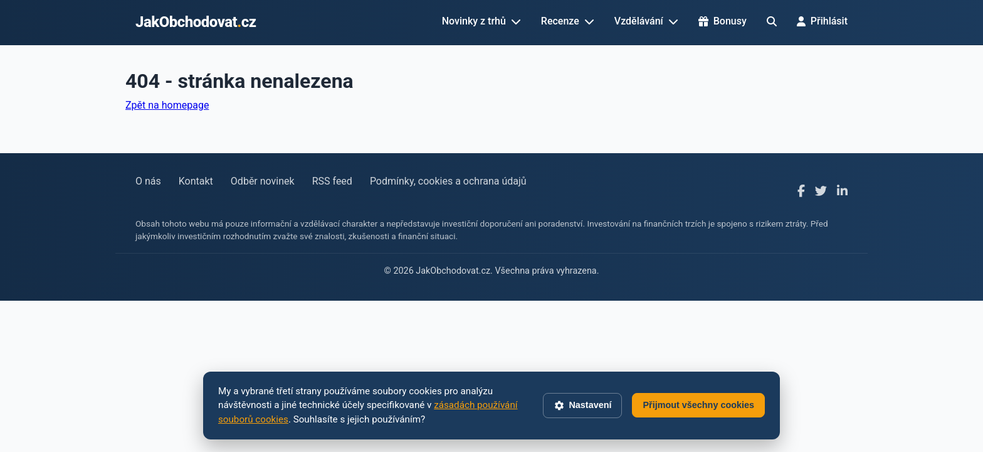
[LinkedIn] (842, 192)
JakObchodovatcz (195, 22)
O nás (148, 181)
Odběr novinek (263, 181)
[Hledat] (772, 21)
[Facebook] (801, 192)
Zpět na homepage (167, 105)
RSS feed (332, 181)
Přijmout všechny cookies (698, 405)
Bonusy (722, 21)
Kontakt (196, 181)
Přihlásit (822, 21)
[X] (821, 192)
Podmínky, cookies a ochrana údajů (448, 181)
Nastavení (582, 405)
